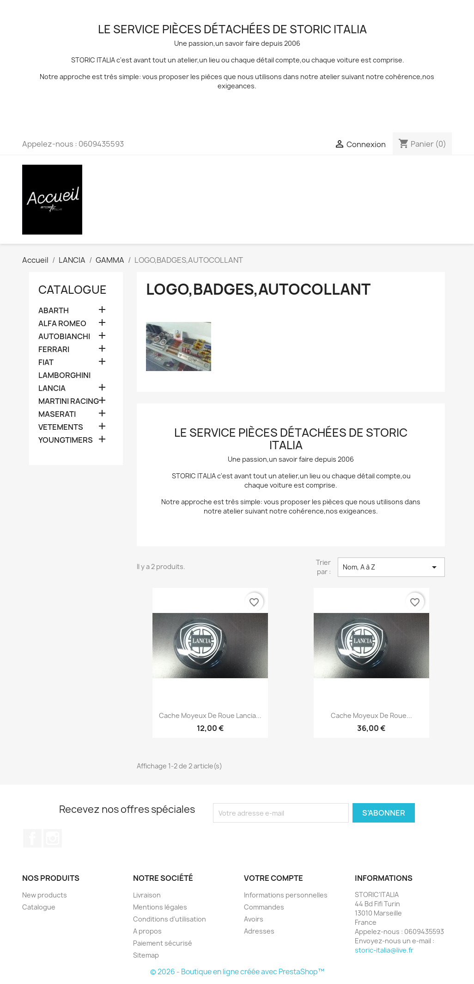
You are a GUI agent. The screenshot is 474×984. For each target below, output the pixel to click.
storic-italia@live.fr (384, 950)
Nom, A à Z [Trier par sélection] (391, 567)
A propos (147, 931)
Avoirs (253, 919)
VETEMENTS (60, 427)
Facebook (32, 838)
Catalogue (72, 289)
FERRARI (53, 349)
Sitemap (146, 955)
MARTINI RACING (68, 401)
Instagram (52, 838)
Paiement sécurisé (162, 943)
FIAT (46, 362)
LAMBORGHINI (64, 375)
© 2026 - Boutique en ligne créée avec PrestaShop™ (237, 972)
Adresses (259, 931)
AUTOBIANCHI (64, 336)
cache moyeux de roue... (371, 715)
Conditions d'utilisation (169, 919)
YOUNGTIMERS (65, 440)
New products (44, 895)
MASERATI (57, 414)
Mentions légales (160, 907)
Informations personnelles (286, 895)
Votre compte (273, 878)
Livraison (147, 895)
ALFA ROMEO (62, 323)
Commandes (264, 907)
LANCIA (52, 388)
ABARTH (53, 311)
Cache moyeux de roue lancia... (210, 715)
